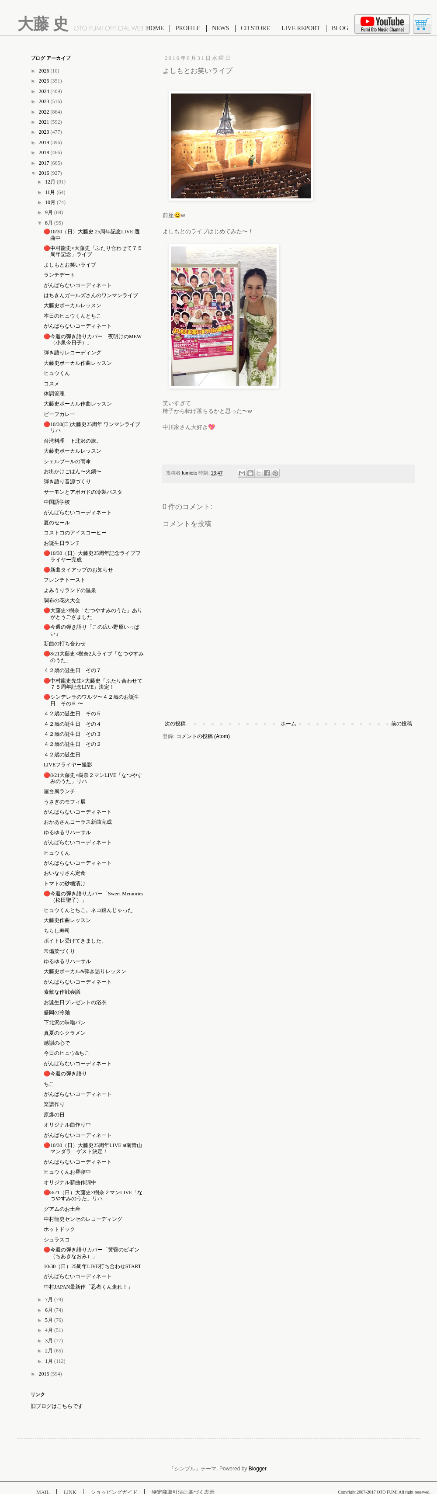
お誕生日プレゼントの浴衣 (75, 1002)
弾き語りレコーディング (72, 353)
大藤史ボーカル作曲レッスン (78, 363)
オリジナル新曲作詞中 (70, 1182)
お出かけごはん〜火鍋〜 (72, 471)
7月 (49, 1299)
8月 (49, 223)
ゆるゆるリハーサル (67, 832)
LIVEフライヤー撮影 (68, 765)
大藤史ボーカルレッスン (72, 305)
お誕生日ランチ (62, 543)
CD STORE (255, 28)
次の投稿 (175, 724)
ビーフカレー (59, 414)
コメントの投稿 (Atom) (203, 736)
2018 (45, 152)
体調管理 (54, 394)
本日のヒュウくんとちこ (72, 316)
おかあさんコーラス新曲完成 (78, 822)
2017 (45, 163)
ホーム (288, 724)
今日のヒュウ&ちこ (67, 1053)
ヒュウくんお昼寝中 (67, 1172)
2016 (45, 173)
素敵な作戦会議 (62, 992)
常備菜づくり (59, 951)
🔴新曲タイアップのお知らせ (78, 570)
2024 (45, 91)
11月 (51, 192)
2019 (45, 142)
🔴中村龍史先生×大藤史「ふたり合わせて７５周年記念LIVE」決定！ (93, 684)
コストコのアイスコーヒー (75, 533)
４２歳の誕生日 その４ (72, 724)
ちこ (49, 1084)
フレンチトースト (65, 580)
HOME (155, 28)
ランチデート (59, 275)
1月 (49, 1361)
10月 (51, 202)
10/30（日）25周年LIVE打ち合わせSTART (92, 1266)
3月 (49, 1341)
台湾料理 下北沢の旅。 (72, 441)
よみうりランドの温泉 (70, 590)
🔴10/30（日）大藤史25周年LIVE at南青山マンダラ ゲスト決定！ (93, 1148)
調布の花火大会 (62, 600)
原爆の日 (54, 1115)
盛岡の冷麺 (57, 1012)
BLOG (340, 28)
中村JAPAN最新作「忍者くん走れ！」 (88, 1287)
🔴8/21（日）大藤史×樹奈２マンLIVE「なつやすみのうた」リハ (93, 1195)
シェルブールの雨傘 (67, 461)
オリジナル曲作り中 (67, 1125)
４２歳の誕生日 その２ (72, 744)
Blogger (258, 1469)
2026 (45, 71)
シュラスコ (57, 1240)
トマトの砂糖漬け (65, 883)
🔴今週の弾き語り (65, 1074)
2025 (45, 81)
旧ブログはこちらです (57, 1406)
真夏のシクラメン (65, 1033)
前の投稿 (401, 724)
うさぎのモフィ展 (65, 802)
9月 (49, 212)
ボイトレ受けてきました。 (75, 941)
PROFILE (188, 28)
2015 (45, 1374)
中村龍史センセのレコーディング (83, 1219)
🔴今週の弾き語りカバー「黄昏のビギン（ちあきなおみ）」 (91, 1253)
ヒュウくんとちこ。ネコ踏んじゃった (88, 910)
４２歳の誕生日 (62, 755)
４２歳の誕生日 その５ (72, 714)
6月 (49, 1310)
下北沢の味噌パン (65, 1022)
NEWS (220, 28)
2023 (45, 101)
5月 (49, 1320)
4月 (49, 1330)
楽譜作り (54, 1104)
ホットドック (59, 1229)
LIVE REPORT (300, 28)
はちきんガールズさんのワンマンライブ (91, 295)
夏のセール (57, 523)
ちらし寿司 (57, 931)
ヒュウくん (57, 373)
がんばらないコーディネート (78, 285)
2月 (49, 1351)
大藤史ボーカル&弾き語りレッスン (85, 971)
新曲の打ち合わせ (65, 644)
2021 (45, 122)
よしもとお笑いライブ (70, 265)
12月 (51, 182)
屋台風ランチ (59, 791)
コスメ (51, 384)
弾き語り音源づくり (67, 481)
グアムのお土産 (62, 1209)
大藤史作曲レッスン (67, 920)
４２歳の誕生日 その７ (72, 670)
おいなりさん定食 (65, 873)
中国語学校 (57, 502)
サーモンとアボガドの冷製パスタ (83, 492)
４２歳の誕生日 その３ (72, 734)
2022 (45, 112)
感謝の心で (57, 1043)
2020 (45, 132)
